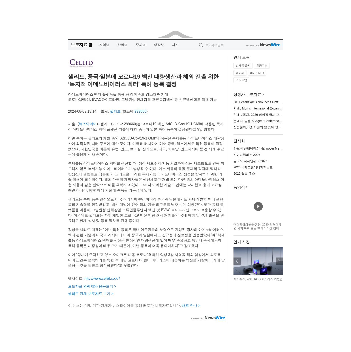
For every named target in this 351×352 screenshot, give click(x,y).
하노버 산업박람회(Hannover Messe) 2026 (263, 148)
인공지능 (262, 65)
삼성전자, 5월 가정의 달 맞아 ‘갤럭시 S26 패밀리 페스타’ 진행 (276, 127)
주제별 (141, 45)
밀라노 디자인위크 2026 (250, 161)
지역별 (104, 45)
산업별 (123, 45)
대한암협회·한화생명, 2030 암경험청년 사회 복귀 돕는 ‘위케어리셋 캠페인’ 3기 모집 (257, 228)
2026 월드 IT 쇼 (244, 173)
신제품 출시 (243, 65)
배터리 (240, 73)
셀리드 (115, 111)
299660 (140, 111)
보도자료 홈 (81, 44)
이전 (237, 261)
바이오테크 (257, 73)
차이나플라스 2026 (246, 155)
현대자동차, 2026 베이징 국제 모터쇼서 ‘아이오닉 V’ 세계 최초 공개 (280, 114)
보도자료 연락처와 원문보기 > (92, 286)
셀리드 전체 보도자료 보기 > (90, 294)
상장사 (159, 45)
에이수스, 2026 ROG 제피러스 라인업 (258, 279)
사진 (175, 45)
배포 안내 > (191, 305)
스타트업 (241, 80)
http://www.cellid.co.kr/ (102, 278)
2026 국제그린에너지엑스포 (253, 167)
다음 (279, 261)
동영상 (239, 187)
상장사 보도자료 (247, 94)
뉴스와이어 (88, 124)
